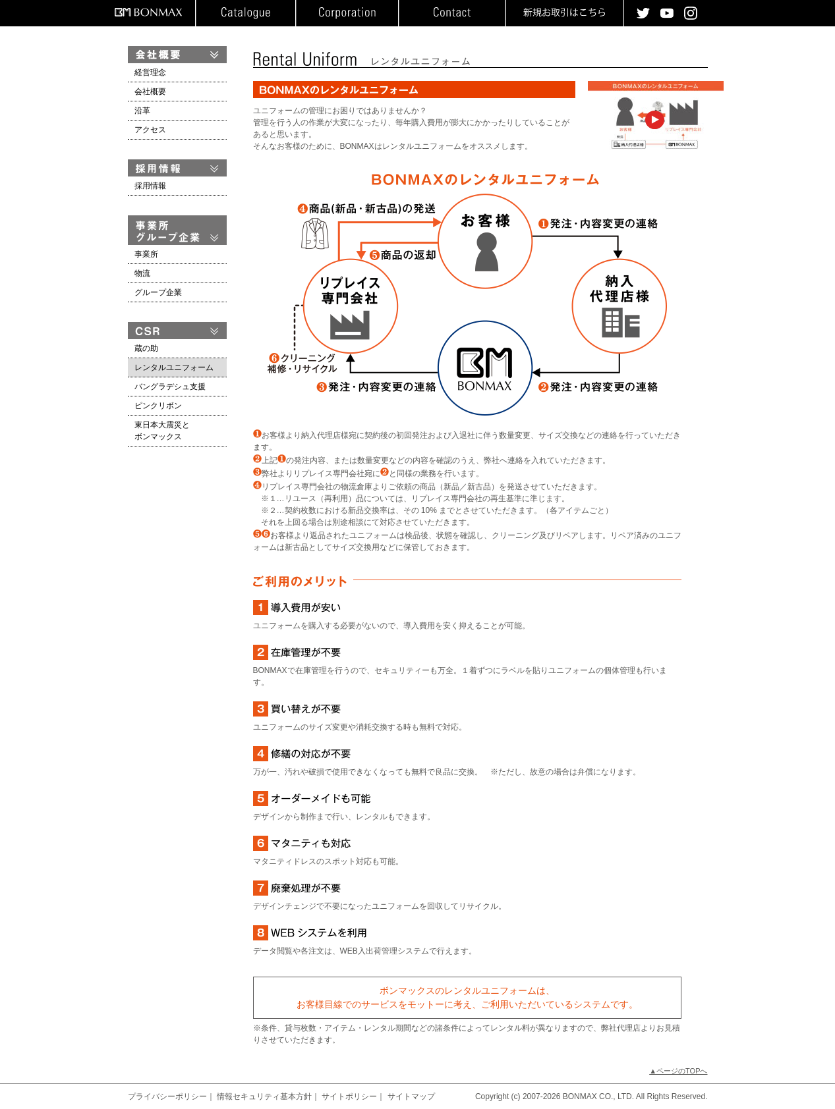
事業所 (146, 254)
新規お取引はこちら (564, 13)
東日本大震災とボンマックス (162, 430)
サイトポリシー (349, 1096)
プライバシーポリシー (167, 1096)
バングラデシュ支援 (170, 386)
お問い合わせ (452, 13)
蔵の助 (146, 348)
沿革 (142, 110)
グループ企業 (158, 292)
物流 (142, 273)
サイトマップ (411, 1096)
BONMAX (148, 12)
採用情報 (150, 185)
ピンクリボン (158, 405)
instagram (690, 13)
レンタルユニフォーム (174, 367)
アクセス (150, 129)
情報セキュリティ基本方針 (264, 1096)
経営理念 (150, 72)
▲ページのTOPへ (678, 1071)
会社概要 (150, 91)
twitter (643, 13)
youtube (667, 13)
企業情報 (347, 13)
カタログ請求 (245, 13)
